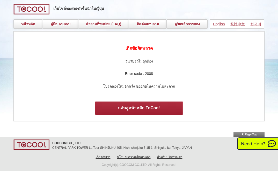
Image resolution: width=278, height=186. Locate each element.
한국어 (255, 24)
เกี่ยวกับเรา (103, 157)
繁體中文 (237, 24)
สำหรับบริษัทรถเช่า (169, 157)
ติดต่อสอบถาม (148, 24)
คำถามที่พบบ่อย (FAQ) (103, 24)
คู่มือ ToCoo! (60, 24)
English (219, 24)
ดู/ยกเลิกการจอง (187, 24)
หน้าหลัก (28, 24)
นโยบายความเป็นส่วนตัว (134, 157)
